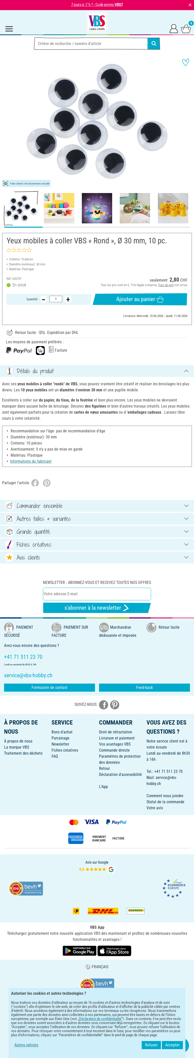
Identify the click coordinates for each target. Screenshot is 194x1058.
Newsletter (60, 744)
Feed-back (144, 687)
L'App (103, 786)
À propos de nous (18, 741)
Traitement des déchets (23, 753)
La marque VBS (16, 747)
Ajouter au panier (139, 299)
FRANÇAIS (97, 966)
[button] (7, 121)
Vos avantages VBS (115, 744)
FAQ (55, 756)
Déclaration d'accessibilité (120, 774)
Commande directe (114, 750)
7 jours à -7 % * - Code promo (97, 4)
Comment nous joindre (165, 795)
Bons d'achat (62, 732)
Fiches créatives (65, 750)
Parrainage (60, 738)
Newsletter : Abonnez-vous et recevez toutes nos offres (97, 582)
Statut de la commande (165, 801)
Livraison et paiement (117, 738)
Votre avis (155, 808)
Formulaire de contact (49, 687)
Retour (104, 768)
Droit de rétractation (115, 732)
